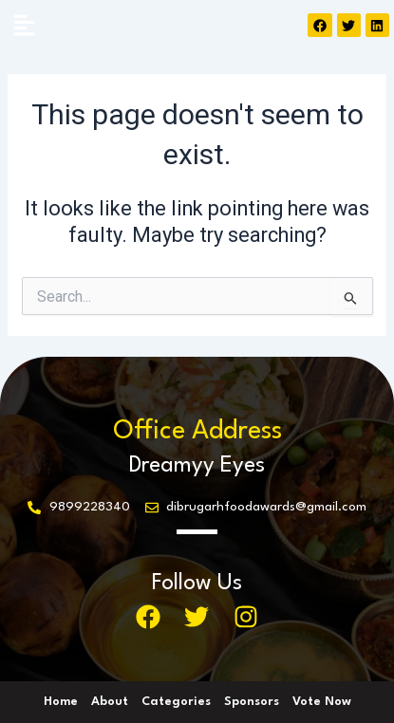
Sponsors (251, 701)
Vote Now (321, 701)
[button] (24, 26)
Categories (176, 701)
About (109, 701)
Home (61, 701)
